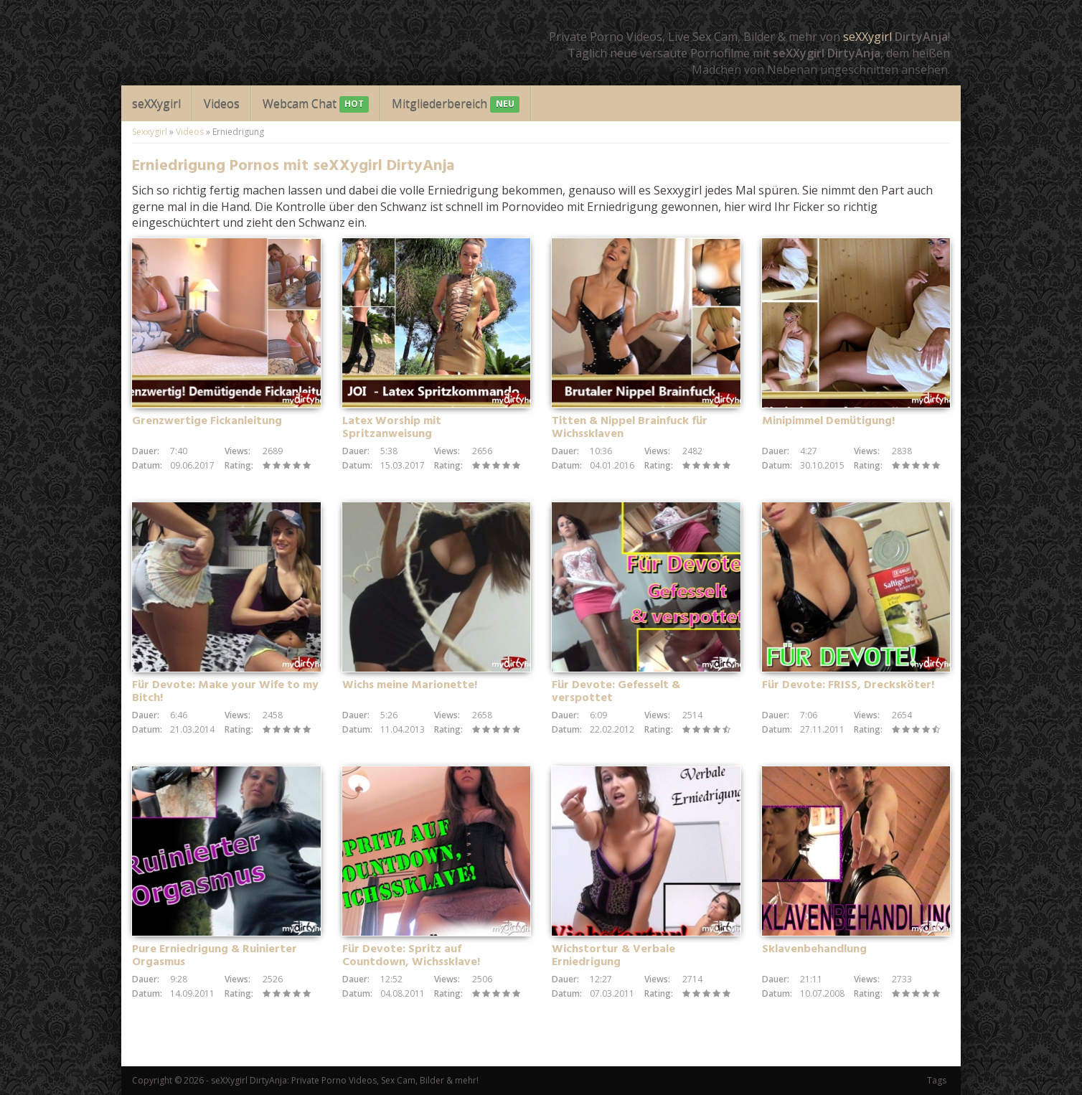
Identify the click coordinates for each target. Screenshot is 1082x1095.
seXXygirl (867, 36)
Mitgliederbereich (455, 104)
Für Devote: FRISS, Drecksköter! (848, 685)
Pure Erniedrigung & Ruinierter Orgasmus (214, 956)
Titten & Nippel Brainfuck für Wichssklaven (629, 427)
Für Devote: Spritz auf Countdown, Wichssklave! (411, 956)
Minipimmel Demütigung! (828, 421)
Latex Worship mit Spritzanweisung (391, 427)
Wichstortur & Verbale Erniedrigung (613, 956)
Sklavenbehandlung (814, 949)
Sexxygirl (149, 132)
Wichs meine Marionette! (409, 685)
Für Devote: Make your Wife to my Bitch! (225, 692)
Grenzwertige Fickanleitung (207, 421)
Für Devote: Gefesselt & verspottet (616, 692)
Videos (222, 103)
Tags (936, 1080)
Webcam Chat (316, 104)
